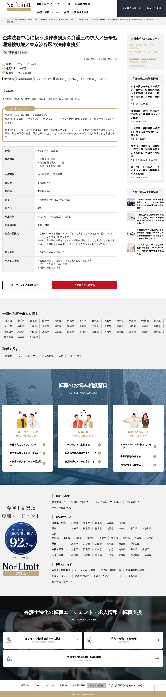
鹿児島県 (8, 337)
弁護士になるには (103, 576)
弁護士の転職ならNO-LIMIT (17, 19)
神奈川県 (144, 320)
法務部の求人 (133, 502)
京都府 (120, 326)
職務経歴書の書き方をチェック (81, 453)
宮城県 (33, 320)
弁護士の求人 (58, 502)
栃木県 (82, 320)
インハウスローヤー (27, 355)
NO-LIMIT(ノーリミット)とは (53, 4)
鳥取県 (21, 331)
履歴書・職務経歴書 (111, 570)
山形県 (45, 320)
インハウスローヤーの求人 (107, 502)
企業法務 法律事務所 (138, 62)
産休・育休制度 (87, 79)
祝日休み (72, 79)
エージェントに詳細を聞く (24, 285)
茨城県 (70, 320)
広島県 (45, 331)
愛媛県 (95, 331)
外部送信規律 (100, 684)
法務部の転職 (82, 576)
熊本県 (132, 331)
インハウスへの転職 (85, 570)
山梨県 (33, 326)
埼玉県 (107, 320)
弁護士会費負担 (25, 79)
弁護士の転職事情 (61, 570)
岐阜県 (58, 326)
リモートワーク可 (44, 79)
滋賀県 (107, 326)
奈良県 (157, 326)
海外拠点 (33, 337)
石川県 (8, 326)
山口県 (58, 331)
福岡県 (107, 331)
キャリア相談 (153, 8)
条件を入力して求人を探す (23, 444)
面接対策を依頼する (130, 465)
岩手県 (21, 320)
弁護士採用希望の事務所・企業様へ (130, 684)
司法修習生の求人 (80, 502)
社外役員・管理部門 (62, 582)
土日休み (60, 79)
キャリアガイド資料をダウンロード (136, 446)
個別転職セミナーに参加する (80, 461)
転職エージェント (61, 576)
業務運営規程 (81, 684)
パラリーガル (75, 355)
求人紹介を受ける (130, 8)
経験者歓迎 (9, 79)
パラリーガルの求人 (62, 507)
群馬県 (95, 320)
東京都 (120, 320)
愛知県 (82, 326)
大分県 (145, 331)
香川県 (82, 331)
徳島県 (70, 331)
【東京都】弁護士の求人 (66, 19)
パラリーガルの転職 (127, 576)
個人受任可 (134, 59)
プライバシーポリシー (43, 684)
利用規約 (64, 684)
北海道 (8, 320)
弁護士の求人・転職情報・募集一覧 (42, 19)
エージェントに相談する (77, 444)
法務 (61, 355)
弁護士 (8, 355)
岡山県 (33, 331)
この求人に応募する (84, 285)
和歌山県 (8, 331)
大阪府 (132, 326)
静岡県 (70, 326)
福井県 (21, 326)
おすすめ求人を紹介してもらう (26, 453)
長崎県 (120, 331)
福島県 (58, 320)
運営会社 (22, 684)
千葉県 (132, 320)
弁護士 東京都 (135, 45)
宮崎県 (157, 331)
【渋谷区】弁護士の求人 (86, 19)
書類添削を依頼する (130, 456)
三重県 (95, 326)
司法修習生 (134, 48)
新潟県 (157, 320)
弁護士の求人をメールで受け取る (26, 463)
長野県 (45, 326)
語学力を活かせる (148, 59)
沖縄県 (21, 337)
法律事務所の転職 (135, 570)
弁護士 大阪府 (149, 45)
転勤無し (102, 79)
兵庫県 (145, 326)
